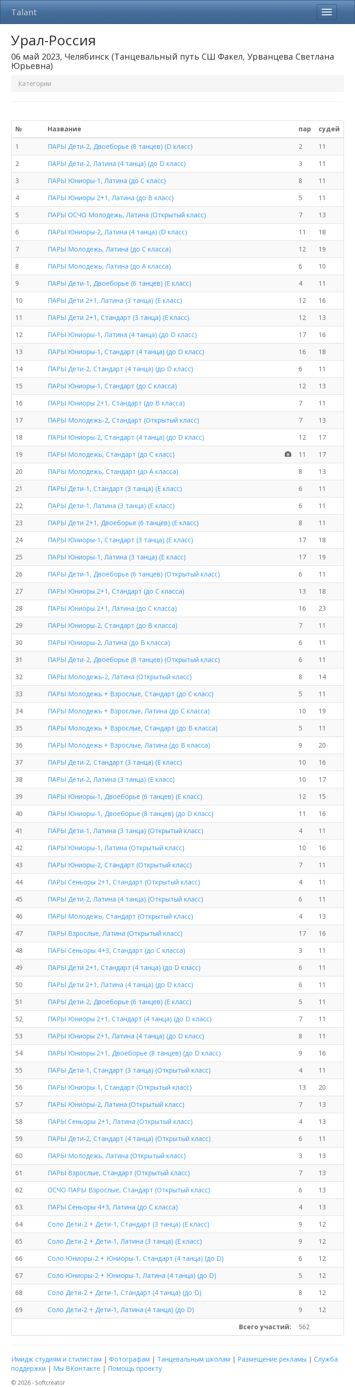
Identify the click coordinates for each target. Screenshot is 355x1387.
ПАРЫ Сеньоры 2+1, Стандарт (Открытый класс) (124, 882)
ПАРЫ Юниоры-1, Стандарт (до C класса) (112, 385)
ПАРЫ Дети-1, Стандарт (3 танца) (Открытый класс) (129, 1070)
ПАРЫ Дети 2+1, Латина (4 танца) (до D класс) (120, 984)
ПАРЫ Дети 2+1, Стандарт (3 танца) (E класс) (119, 317)
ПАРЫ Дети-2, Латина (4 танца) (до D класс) (117, 163)
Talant (24, 12)
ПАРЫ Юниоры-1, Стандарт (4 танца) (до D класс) (126, 351)
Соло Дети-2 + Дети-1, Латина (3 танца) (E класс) (125, 1241)
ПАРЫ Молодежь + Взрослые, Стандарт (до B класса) (133, 728)
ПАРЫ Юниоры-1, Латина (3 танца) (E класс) (117, 556)
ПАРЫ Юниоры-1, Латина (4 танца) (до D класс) (122, 334)
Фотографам (129, 1359)
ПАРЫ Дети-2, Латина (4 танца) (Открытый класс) (125, 899)
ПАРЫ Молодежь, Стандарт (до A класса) (113, 471)
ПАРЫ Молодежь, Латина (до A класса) (109, 266)
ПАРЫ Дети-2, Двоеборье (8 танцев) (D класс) (120, 146)
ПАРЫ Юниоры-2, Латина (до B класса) (109, 642)
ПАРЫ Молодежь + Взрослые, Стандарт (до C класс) (131, 693)
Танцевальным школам (193, 1359)
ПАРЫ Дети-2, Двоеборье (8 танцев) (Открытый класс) (134, 659)
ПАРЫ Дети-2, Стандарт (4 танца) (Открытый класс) (129, 1138)
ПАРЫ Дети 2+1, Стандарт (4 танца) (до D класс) (124, 967)
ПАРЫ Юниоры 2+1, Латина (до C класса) (112, 608)
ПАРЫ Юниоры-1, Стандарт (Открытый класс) (120, 1087)
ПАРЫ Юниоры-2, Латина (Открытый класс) (116, 1104)
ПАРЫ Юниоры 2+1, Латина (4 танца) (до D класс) (126, 1035)
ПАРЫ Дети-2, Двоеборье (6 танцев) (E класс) (119, 1001)
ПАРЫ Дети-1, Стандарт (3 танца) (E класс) (115, 488)
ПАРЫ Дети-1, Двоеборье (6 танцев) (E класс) (119, 283)
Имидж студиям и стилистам (56, 1359)
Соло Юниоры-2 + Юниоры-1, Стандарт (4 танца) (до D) (136, 1258)
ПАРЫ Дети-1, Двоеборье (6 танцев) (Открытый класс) (134, 574)
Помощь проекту (135, 1368)
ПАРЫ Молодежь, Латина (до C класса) (109, 249)
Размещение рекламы (272, 1359)
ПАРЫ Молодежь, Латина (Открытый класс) (117, 1155)
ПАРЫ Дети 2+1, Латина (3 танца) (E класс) (115, 300)
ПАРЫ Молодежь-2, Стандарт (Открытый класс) (123, 420)
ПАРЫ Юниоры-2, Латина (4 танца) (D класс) (117, 231)
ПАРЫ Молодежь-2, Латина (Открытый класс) (120, 676)
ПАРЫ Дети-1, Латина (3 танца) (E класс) (111, 505)
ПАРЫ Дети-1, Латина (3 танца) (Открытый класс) (125, 830)
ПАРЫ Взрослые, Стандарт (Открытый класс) (119, 1172)
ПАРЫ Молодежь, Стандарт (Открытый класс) (120, 916)
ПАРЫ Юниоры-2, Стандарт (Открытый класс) (120, 864)
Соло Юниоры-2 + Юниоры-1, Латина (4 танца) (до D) (132, 1275)
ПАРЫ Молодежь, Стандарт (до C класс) (111, 454)
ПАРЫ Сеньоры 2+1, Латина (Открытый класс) (120, 1121)
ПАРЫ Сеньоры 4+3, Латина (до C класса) (113, 1207)
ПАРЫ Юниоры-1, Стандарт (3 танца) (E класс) (120, 539)
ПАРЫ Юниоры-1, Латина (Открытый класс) (116, 847)
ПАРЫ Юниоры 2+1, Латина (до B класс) (111, 197)
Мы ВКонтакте (76, 1368)
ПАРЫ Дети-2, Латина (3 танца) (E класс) (111, 779)
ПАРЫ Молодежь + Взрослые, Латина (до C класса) (129, 710)
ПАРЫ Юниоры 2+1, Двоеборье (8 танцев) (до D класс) (134, 1053)
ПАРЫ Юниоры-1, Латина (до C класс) (107, 180)
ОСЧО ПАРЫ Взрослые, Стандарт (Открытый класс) (129, 1189)
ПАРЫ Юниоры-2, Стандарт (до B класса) (113, 625)
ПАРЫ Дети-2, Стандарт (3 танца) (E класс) (115, 762)
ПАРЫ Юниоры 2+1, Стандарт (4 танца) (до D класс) (130, 1018)
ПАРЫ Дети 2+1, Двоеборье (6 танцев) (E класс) (123, 522)
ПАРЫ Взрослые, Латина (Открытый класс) (115, 933)
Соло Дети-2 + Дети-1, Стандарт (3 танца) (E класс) (128, 1224)
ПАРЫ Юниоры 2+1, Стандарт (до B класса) (116, 403)
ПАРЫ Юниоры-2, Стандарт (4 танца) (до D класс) (126, 437)
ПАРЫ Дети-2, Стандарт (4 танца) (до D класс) (120, 368)
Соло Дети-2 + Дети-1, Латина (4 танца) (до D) (121, 1309)
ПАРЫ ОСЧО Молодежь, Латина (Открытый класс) (127, 214)
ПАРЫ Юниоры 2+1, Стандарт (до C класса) (116, 591)
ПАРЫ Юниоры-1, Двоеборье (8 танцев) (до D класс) (131, 813)
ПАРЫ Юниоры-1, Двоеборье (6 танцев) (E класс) (125, 796)
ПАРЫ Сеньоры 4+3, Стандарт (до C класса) (116, 950)
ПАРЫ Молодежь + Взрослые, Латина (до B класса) (129, 745)
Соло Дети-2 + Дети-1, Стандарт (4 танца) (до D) (125, 1292)
